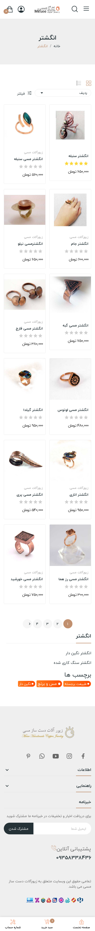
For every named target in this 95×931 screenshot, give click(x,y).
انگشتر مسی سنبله (28, 159)
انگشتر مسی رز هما (73, 579)
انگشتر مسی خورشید (27, 579)
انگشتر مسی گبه (75, 325)
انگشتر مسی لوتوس (73, 409)
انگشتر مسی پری (29, 494)
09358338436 (73, 857)
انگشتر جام (79, 243)
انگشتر (83, 636)
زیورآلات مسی (33, 152)
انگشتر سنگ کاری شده (72, 662)
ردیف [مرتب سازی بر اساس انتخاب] (63, 93)
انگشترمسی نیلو (30, 243)
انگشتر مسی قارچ (29, 328)
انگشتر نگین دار (78, 653)
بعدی (29, 624)
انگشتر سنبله (78, 156)
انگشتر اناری (78, 494)
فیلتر (21, 93)
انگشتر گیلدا (33, 409)
